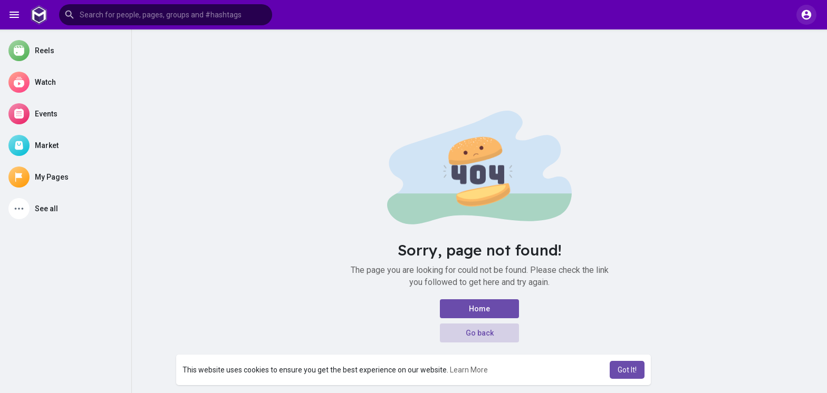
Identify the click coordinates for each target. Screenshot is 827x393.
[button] (165, 14)
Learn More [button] (469, 370)
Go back (480, 333)
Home (479, 308)
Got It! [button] (627, 370)
